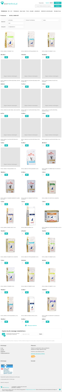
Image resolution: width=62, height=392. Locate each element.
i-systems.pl (18, 387)
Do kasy (58, 2)
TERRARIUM (16, 11)
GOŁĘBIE (32, 11)
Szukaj (57, 6)
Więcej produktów (32, 325)
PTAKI (27, 11)
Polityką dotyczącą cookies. (31, 389)
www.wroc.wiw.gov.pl (5, 382)
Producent (3, 15)
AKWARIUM (37, 11)
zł (49, 2)
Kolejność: (3, 26)
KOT (11, 11)
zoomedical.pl (14, 386)
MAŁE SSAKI (22, 11)
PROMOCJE (4, 11)
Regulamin (3, 351)
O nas (2, 348)
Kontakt (2, 349)
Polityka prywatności (5, 353)
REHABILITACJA (57, 11)
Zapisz (40, 334)
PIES (9, 11)
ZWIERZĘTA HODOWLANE (47, 11)
